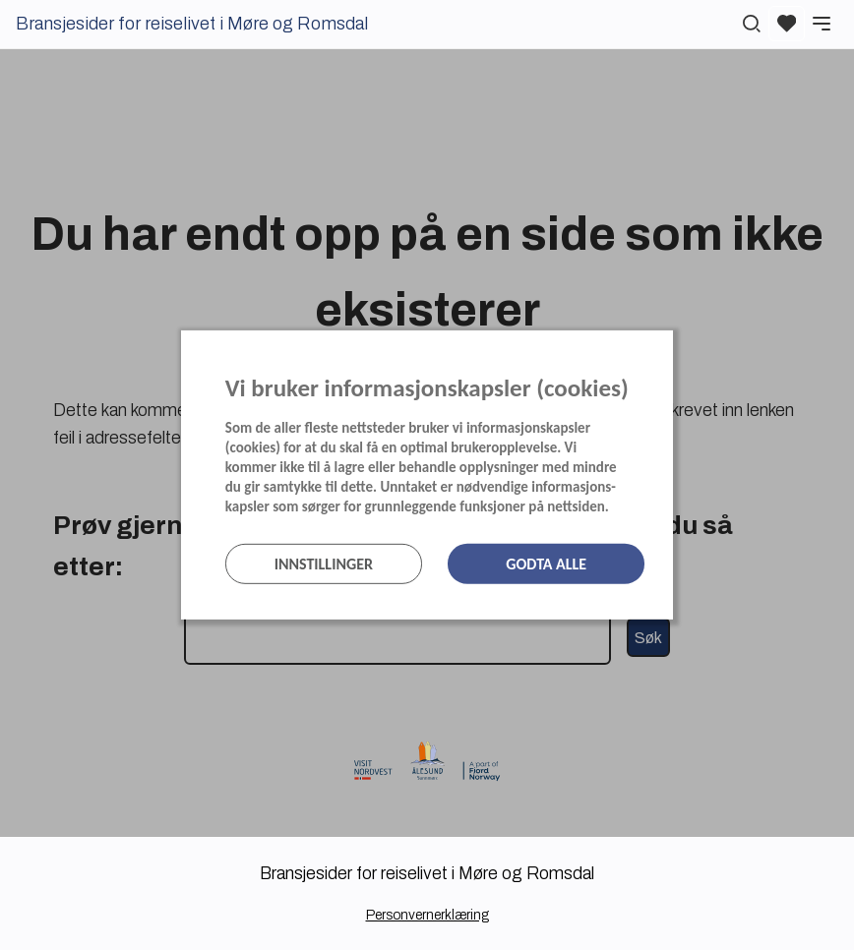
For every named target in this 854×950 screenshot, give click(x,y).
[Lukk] (667, 350)
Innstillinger (323, 564)
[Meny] (821, 23)
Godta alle (546, 564)
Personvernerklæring (427, 915)
